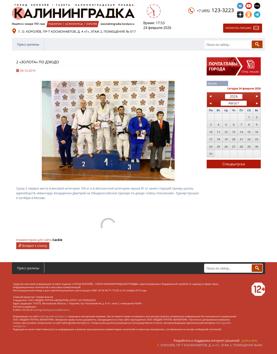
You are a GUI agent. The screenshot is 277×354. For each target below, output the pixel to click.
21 (241, 139)
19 (226, 139)
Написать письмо (238, 28)
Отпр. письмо (250, 71)
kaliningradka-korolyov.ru (53, 316)
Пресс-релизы (28, 44)
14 (241, 132)
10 (211, 132)
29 (249, 146)
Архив (212, 83)
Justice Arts (249, 340)
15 (249, 132)
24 (211, 146)
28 (241, 146)
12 (226, 132)
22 (249, 139)
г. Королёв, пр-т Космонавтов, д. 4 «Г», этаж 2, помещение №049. (210, 345)
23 (256, 139)
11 (218, 132)
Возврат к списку (32, 246)
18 (218, 139)
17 (211, 139)
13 (233, 132)
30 (256, 146)
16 (256, 132)
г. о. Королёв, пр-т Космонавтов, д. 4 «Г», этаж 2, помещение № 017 (77, 31)
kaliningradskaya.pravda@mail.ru (51, 309)
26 (226, 146)
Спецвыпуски (233, 164)
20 (233, 139)
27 (233, 146)
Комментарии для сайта (39, 240)
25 (218, 146)
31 (211, 154)
